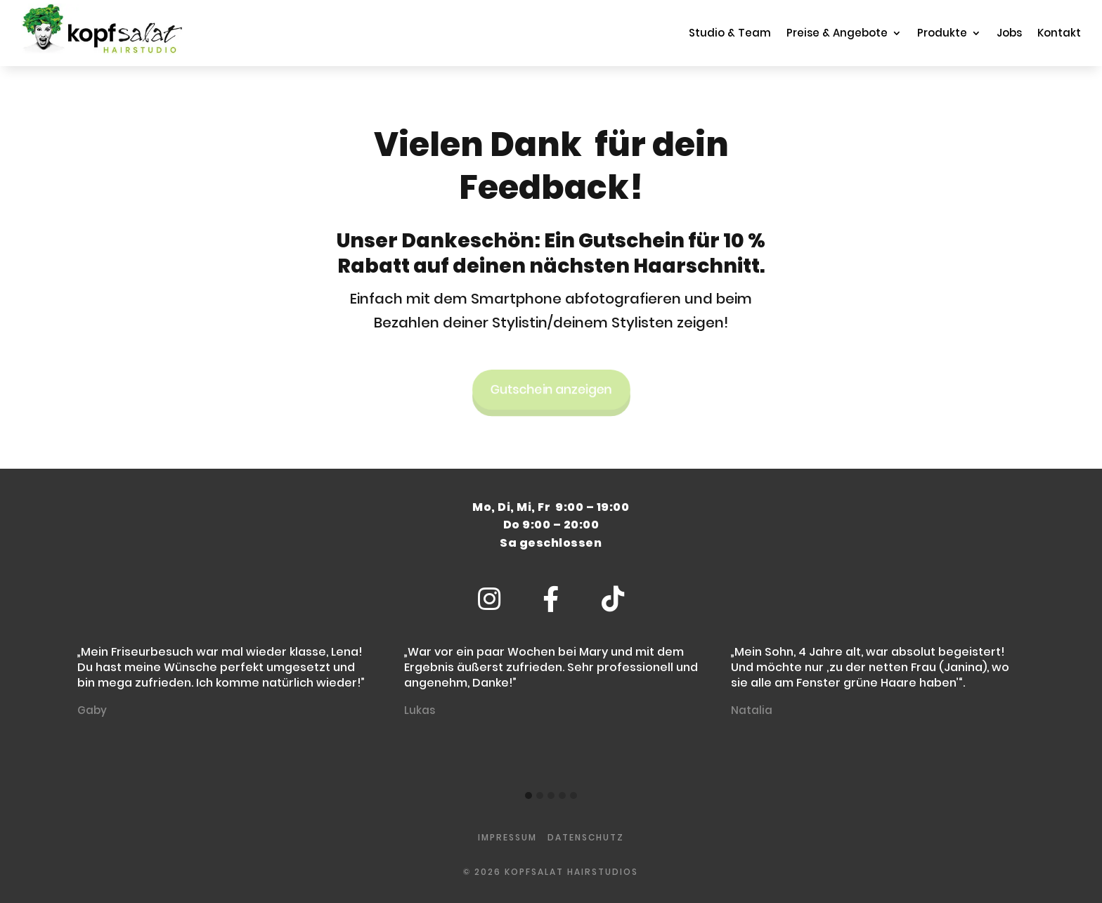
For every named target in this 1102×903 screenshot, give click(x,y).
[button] (528, 796)
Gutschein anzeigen (551, 385)
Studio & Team (730, 32)
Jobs (1009, 32)
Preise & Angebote (837, 32)
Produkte (942, 32)
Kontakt (1059, 32)
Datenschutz (585, 837)
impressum (507, 837)
